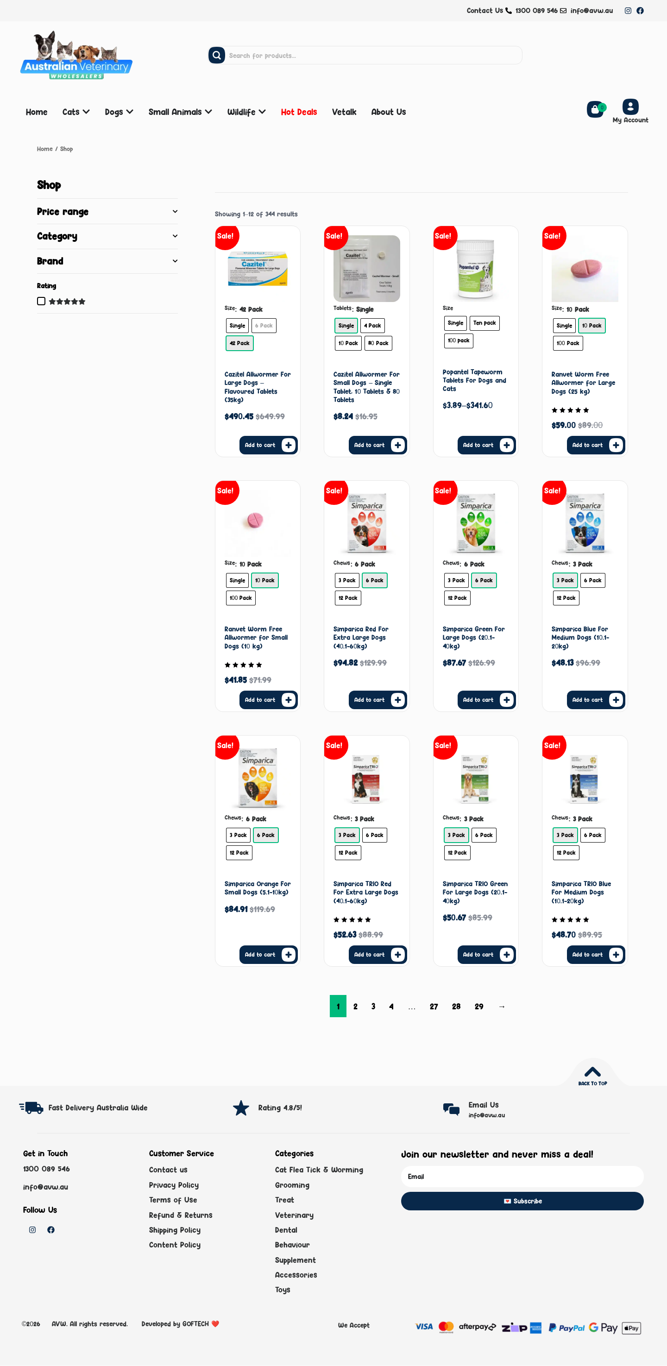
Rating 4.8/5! (280, 1107)
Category (107, 236)
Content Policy (175, 1245)
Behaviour (292, 1245)
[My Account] (631, 107)
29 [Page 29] (479, 1006)
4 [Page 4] (391, 1006)
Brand (107, 261)
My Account (630, 119)
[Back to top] (593, 1072)
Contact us (168, 1170)
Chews (342, 563)
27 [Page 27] (434, 1006)
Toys (282, 1290)
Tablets (343, 308)
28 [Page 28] (456, 1006)
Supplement (295, 1260)
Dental (286, 1230)
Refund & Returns (181, 1215)
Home (45, 149)
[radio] (237, 326)
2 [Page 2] (355, 1006)
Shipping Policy (175, 1230)
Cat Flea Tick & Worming (319, 1170)
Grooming (292, 1185)
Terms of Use (173, 1200)
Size (230, 308)
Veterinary (294, 1215)
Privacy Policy (174, 1185)
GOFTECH (195, 1323)
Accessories (296, 1275)
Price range (107, 212)
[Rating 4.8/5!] (241, 1108)
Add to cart (260, 445)
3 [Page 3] (373, 1006)
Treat (284, 1200)
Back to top (593, 1083)
